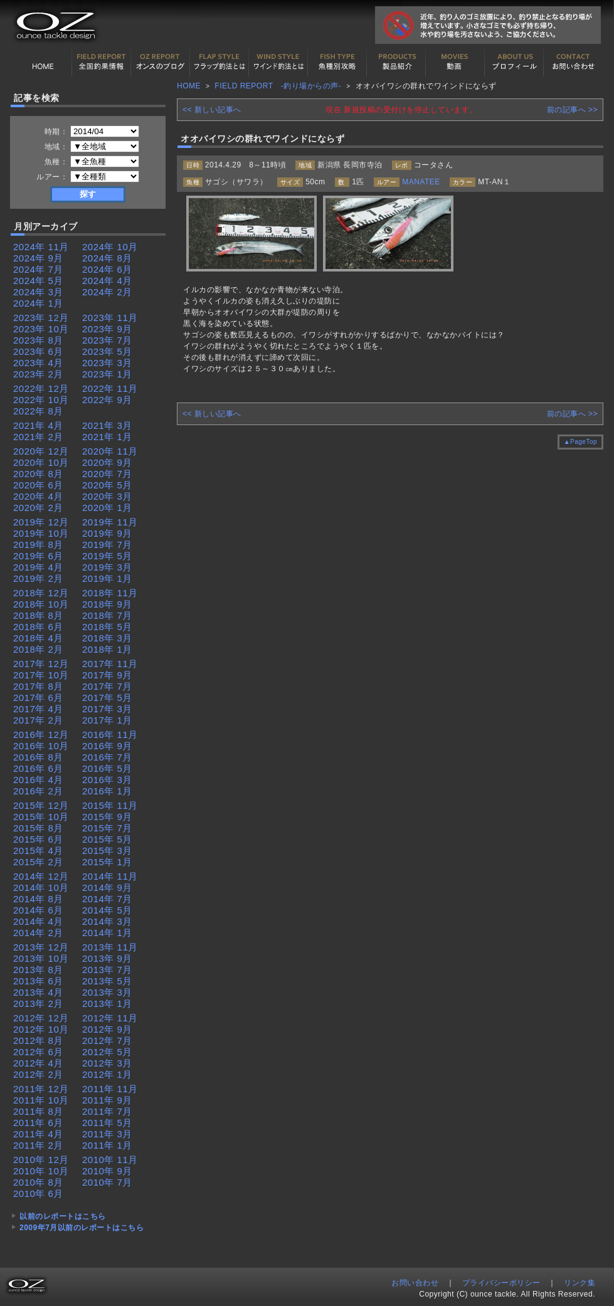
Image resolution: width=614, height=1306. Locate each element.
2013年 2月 (38, 1003)
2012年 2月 (38, 1074)
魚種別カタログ (337, 62)
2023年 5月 (107, 351)
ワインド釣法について (278, 62)
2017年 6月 (38, 697)
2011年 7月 (107, 1111)
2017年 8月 (38, 686)
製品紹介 (396, 62)
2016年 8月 (38, 757)
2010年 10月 (41, 1171)
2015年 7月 (107, 828)
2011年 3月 (107, 1134)
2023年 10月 (41, 329)
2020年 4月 (38, 496)
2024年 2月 (107, 292)
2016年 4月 (38, 779)
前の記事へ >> (572, 109)
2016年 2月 (38, 791)
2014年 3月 (107, 921)
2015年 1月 (107, 861)
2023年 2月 (38, 374)
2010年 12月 (41, 1159)
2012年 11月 (110, 1018)
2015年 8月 (38, 828)
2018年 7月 (107, 615)
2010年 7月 (107, 1182)
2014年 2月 (38, 932)
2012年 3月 (107, 1063)
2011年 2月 (38, 1145)
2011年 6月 (38, 1122)
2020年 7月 (107, 473)
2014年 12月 (41, 876)
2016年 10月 (41, 745)
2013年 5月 (107, 981)
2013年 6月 (38, 981)
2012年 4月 (38, 1063)
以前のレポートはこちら (62, 1216)
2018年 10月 (41, 604)
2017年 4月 (38, 708)
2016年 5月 (107, 768)
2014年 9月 (107, 887)
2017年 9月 (107, 675)
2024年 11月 (41, 246)
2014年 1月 (107, 932)
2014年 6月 (38, 910)
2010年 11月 (110, 1159)
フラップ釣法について (219, 62)
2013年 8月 (38, 969)
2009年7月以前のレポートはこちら (81, 1227)
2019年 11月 (110, 522)
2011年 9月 (107, 1100)
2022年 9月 (107, 399)
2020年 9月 (107, 462)
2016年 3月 (107, 779)
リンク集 (579, 1282)
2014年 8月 (38, 898)
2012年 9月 (107, 1029)
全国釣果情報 (101, 62)
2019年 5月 (107, 555)
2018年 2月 (38, 649)
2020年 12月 (41, 451)
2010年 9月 (107, 1171)
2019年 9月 (107, 533)
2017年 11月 (110, 663)
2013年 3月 (107, 992)
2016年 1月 (107, 791)
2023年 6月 (38, 351)
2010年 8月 (38, 1182)
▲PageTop (580, 441)
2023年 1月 (107, 374)
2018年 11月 (110, 592)
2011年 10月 (41, 1100)
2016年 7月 (107, 757)
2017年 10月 (41, 675)
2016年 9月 (107, 745)
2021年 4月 (38, 425)
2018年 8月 (38, 615)
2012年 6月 (38, 1051)
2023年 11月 (110, 317)
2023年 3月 (107, 362)
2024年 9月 (38, 258)
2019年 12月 (41, 522)
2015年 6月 (38, 839)
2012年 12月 (41, 1018)
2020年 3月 (107, 496)
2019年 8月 (38, 544)
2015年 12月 (41, 805)
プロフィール (514, 62)
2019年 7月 (107, 544)
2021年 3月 (107, 425)
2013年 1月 (107, 1003)
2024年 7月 (38, 269)
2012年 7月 (107, 1040)
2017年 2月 (38, 720)
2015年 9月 (107, 816)
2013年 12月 (41, 947)
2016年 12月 (41, 734)
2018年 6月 (38, 626)
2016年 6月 (38, 768)
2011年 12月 (41, 1088)
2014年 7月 (107, 898)
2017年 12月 (41, 663)
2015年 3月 (107, 850)
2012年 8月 (38, 1040)
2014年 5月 (107, 910)
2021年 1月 (107, 436)
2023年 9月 (107, 329)
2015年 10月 (41, 816)
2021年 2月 (38, 436)
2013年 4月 (38, 992)
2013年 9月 (107, 958)
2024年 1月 (38, 303)
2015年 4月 (38, 850)
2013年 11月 (110, 947)
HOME (42, 62)
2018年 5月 (107, 626)
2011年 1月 (107, 1145)
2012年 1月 (107, 1074)
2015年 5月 (107, 839)
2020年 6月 (38, 485)
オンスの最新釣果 (160, 62)
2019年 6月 (38, 555)
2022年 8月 (38, 411)
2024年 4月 (107, 280)
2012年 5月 (107, 1051)
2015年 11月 (110, 805)
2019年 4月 (38, 567)
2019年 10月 (41, 533)
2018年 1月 (107, 649)
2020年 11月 (110, 451)
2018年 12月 (41, 592)
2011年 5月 (107, 1122)
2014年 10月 (41, 887)
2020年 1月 (107, 507)
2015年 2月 (38, 861)
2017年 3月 (107, 708)
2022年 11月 (110, 388)
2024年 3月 (38, 292)
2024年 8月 (107, 258)
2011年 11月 (110, 1088)
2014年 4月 (38, 921)
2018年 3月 (107, 638)
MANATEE (421, 181)
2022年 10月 (41, 399)
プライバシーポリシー (501, 1282)
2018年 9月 (107, 604)
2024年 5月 (38, 280)
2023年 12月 (41, 317)
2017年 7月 (107, 686)
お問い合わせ (573, 62)
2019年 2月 (38, 578)
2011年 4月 (38, 1134)
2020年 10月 (41, 462)
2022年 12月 (41, 388)
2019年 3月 (107, 567)
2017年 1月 (107, 720)
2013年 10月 (41, 958)
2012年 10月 (41, 1029)
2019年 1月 (107, 578)
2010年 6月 (38, 1193)
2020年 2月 (38, 507)
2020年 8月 (38, 473)
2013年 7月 (107, 969)
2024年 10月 (110, 246)
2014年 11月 (110, 876)
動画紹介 (455, 62)
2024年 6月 (107, 269)
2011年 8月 (38, 1111)
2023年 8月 (38, 340)
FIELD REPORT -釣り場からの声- (277, 86)
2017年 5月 (107, 697)
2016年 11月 (110, 734)
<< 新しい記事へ (212, 109)
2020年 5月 (107, 485)
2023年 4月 (38, 362)
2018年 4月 (38, 638)
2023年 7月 (107, 340)
